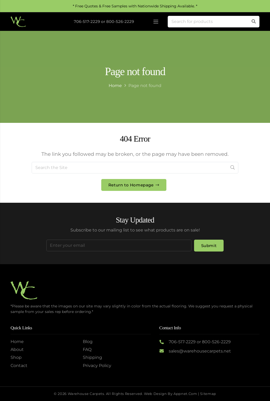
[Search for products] (213, 21)
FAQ (87, 349)
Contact (19, 365)
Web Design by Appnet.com (170, 394)
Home (115, 85)
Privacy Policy (97, 365)
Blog (88, 341)
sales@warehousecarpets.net (200, 351)
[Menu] (156, 21)
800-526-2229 (120, 21)
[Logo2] (18, 21)
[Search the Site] (135, 167)
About (17, 349)
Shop (16, 357)
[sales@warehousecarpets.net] (164, 351)
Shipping (92, 357)
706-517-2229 (87, 21)
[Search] (253, 21)
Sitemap (208, 394)
